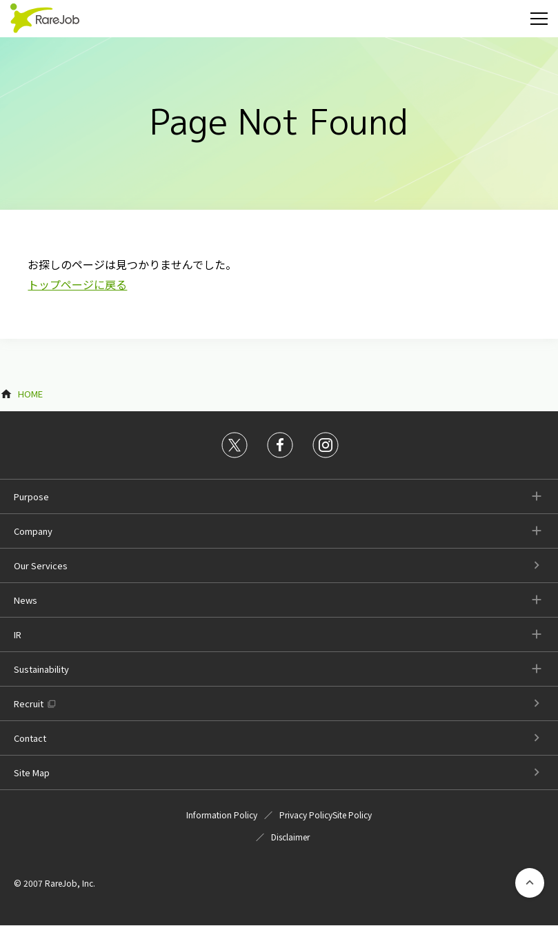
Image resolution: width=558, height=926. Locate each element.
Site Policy (352, 814)
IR (17, 634)
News (25, 600)
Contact (30, 738)
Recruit (28, 703)
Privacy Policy (305, 814)
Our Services (41, 565)
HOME (30, 393)
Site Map (32, 772)
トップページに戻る (77, 284)
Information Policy (221, 814)
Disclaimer (290, 837)
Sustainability (41, 669)
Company (33, 531)
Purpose (31, 496)
